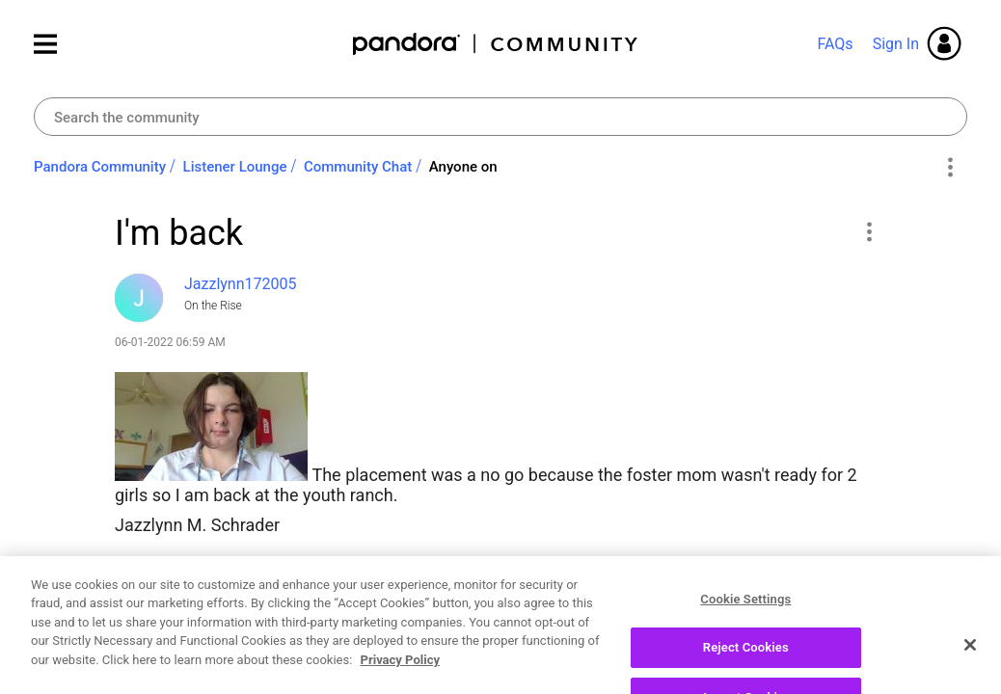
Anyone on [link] (463, 166)
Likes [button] (148, 596)
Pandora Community (496, 44)
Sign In (896, 44)
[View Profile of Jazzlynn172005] (240, 284)
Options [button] (949, 167)
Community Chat (358, 166)
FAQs (834, 44)
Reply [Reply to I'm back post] (818, 593)
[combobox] (500, 116)
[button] (868, 231)
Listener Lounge (235, 166)
